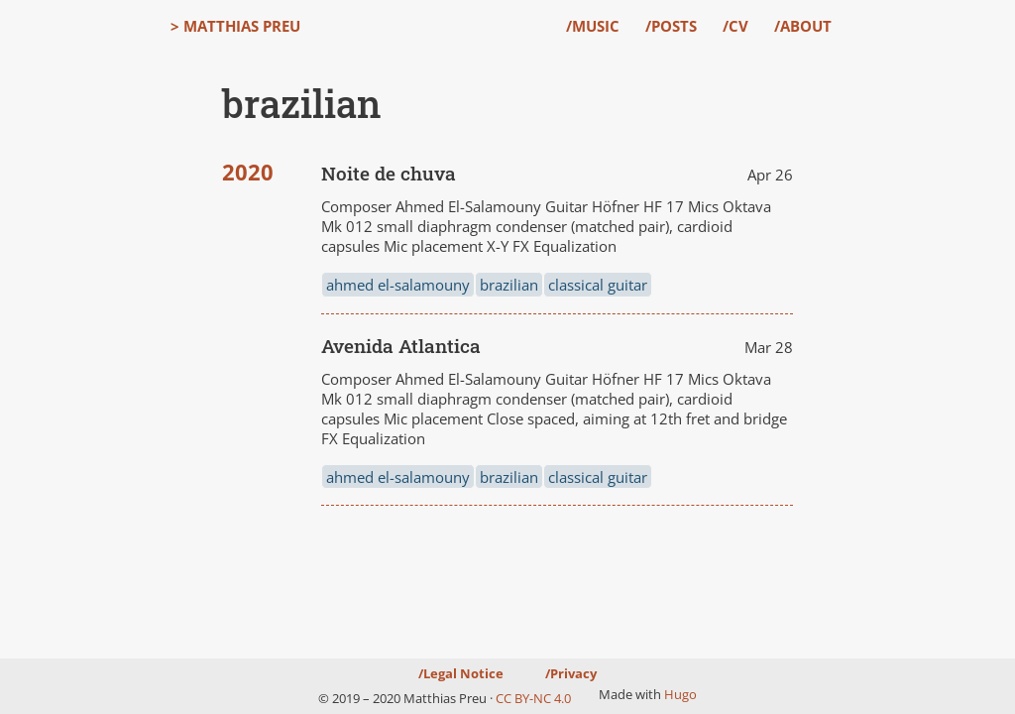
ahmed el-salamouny (398, 285)
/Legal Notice (461, 673)
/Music (593, 26)
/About (803, 26)
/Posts (671, 26)
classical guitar (597, 285)
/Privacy (571, 673)
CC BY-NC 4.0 (533, 698)
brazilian (509, 285)
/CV (735, 26)
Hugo (680, 694)
